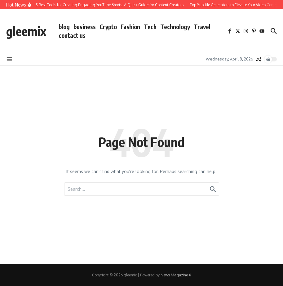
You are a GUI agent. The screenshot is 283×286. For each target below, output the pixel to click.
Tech (150, 26)
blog (64, 26)
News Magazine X (176, 275)
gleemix (26, 31)
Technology (175, 26)
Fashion (130, 26)
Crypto (108, 26)
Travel (202, 26)
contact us (72, 35)
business (84, 26)
